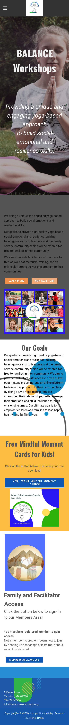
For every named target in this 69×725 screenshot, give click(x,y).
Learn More (16, 280)
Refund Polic (36, 718)
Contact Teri (44, 280)
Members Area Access (24, 659)
